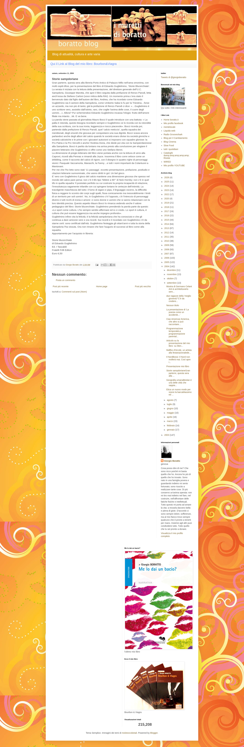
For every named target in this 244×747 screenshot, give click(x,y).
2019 (167, 202)
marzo (170, 421)
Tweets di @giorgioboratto (173, 77)
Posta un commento (65, 280)
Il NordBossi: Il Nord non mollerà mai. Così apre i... (178, 359)
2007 (167, 253)
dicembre (171, 270)
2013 (167, 228)
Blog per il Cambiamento (176, 138)
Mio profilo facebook (173, 123)
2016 (167, 215)
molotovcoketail (129, 733)
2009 (167, 245)
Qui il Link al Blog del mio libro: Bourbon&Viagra (83, 64)
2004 (167, 266)
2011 (167, 236)
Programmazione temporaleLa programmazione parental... (175, 332)
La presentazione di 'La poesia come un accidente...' (177, 312)
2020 (167, 198)
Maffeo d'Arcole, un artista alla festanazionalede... (179, 351)
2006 (167, 258)
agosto (170, 400)
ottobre (170, 278)
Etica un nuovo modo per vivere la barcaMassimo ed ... (179, 392)
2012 (167, 232)
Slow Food (169, 145)
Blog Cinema (170, 141)
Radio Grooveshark (173, 134)
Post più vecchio (143, 286)
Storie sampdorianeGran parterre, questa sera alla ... (178, 373)
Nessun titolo (172, 305)
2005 (167, 262)
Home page (101, 286)
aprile (170, 417)
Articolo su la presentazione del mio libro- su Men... (178, 343)
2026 (167, 177)
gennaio (171, 429)
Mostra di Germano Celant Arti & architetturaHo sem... (179, 289)
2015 (167, 220)
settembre (172, 283)
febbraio (171, 425)
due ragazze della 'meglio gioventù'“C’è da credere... (178, 298)
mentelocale (170, 127)
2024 (167, 186)
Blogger (153, 733)
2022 (167, 194)
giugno (170, 408)
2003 (167, 435)
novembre (172, 274)
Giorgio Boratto (172, 461)
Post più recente (60, 286)
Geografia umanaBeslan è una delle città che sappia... (179, 383)
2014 (167, 224)
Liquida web (169, 130)
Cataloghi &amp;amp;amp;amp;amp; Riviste (176, 155)
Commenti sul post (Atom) (74, 291)
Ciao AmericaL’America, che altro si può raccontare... (178, 322)
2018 (167, 207)
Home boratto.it (171, 119)
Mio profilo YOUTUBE (174, 165)
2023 (167, 190)
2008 (167, 249)
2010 (167, 241)
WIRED (167, 162)
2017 (167, 211)
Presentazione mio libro (177, 366)
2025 (167, 181)
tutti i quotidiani (171, 149)
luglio (170, 404)
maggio (171, 413)
